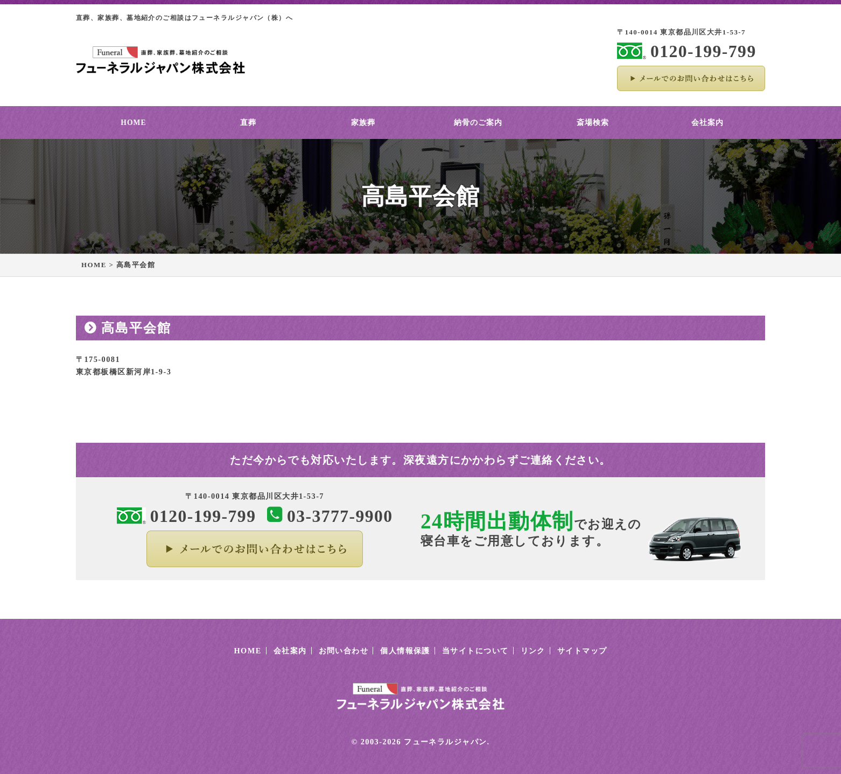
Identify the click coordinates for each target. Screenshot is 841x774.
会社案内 (707, 122)
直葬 (248, 122)
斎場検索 (593, 122)
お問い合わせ (344, 650)
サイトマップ (582, 650)
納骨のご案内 (478, 122)
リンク (533, 650)
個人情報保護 (405, 650)
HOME (133, 122)
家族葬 (363, 122)
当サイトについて (475, 650)
